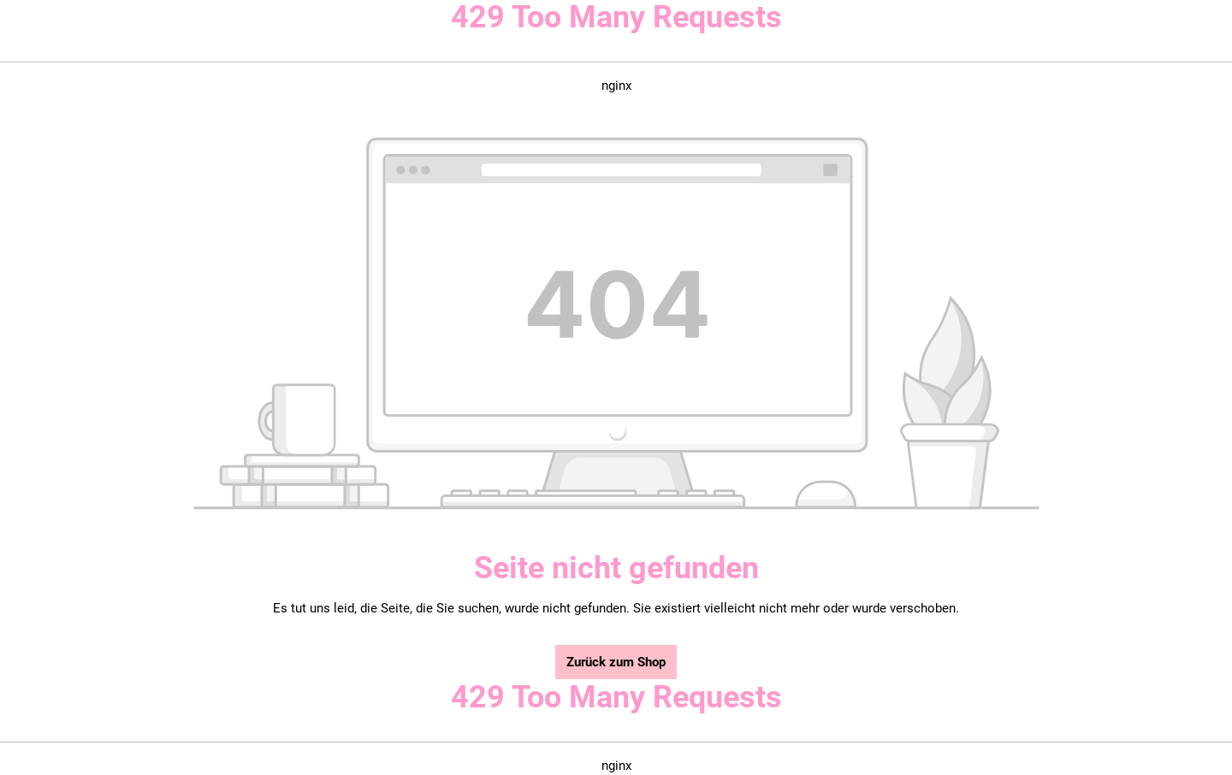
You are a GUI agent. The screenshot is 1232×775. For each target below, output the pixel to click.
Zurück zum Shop (616, 662)
